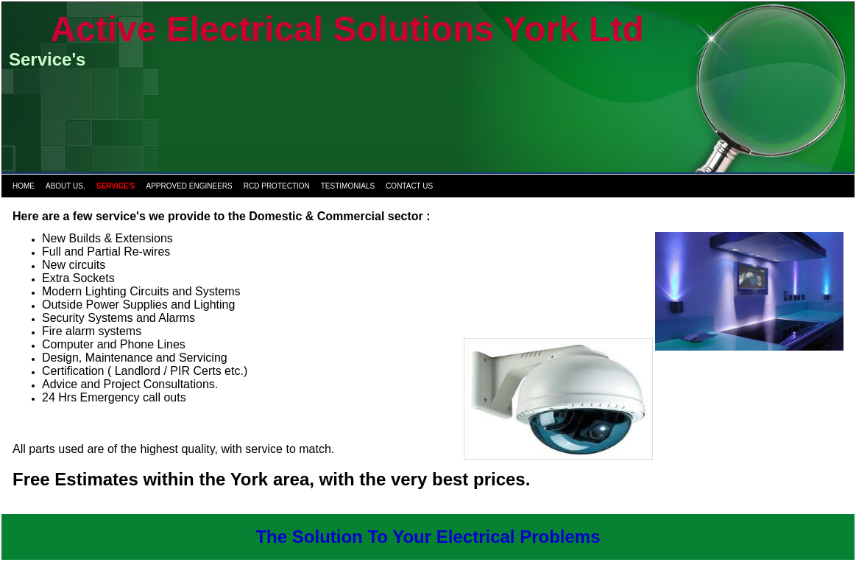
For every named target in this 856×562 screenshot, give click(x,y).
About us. (65, 186)
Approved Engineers (189, 186)
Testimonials (348, 186)
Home (24, 186)
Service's (115, 186)
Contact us (409, 186)
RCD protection (277, 186)
